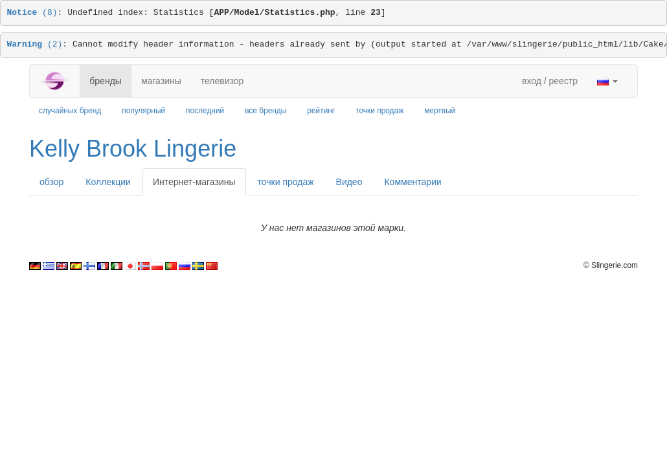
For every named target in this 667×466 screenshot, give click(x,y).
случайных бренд (70, 110)
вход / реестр (550, 81)
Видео (349, 182)
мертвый (439, 110)
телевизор (222, 81)
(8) (32, 12)
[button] (607, 81)
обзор (51, 182)
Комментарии (412, 182)
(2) (35, 44)
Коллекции (108, 182)
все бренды (265, 110)
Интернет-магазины (194, 182)
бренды (105, 81)
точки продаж (379, 110)
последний (205, 110)
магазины (161, 81)
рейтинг (321, 110)
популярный (143, 110)
